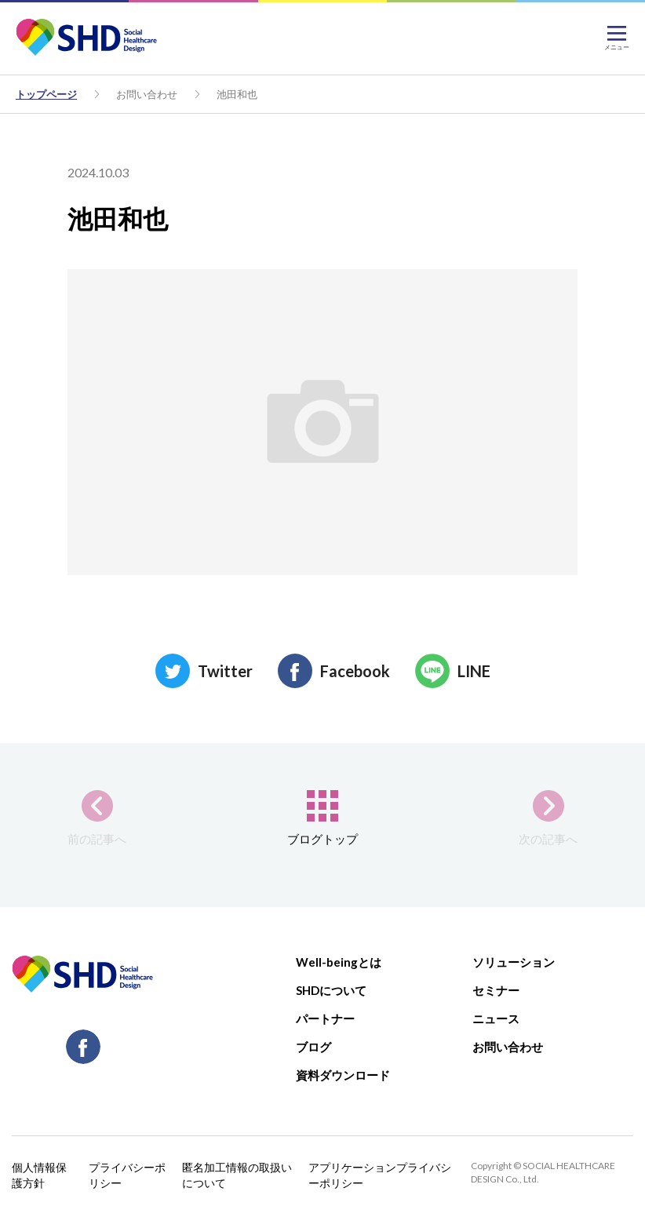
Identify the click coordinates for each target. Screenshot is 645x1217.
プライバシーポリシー (127, 1175)
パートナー (325, 1018)
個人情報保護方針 (39, 1175)
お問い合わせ (146, 94)
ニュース (495, 1018)
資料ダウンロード (343, 1075)
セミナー (495, 990)
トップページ (46, 94)
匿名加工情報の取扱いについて (237, 1175)
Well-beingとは (338, 962)
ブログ (313, 1047)
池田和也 (237, 94)
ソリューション (513, 962)
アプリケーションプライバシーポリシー (379, 1175)
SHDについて (331, 990)
